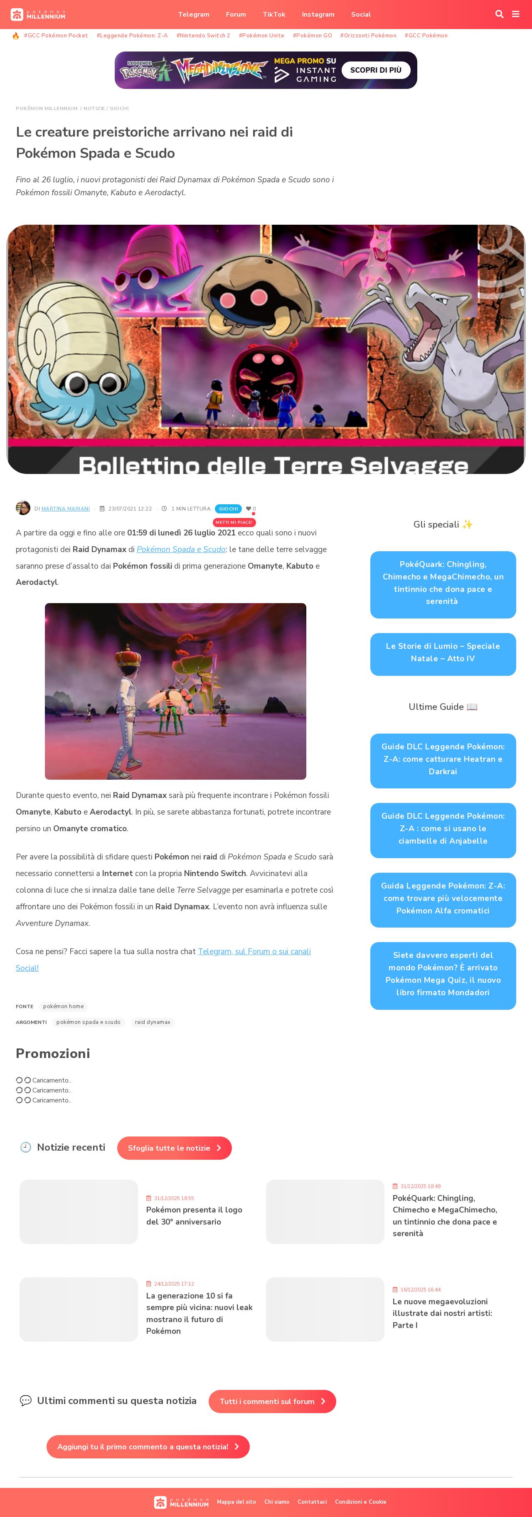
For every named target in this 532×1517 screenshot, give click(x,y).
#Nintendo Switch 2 (204, 35)
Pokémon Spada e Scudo (181, 549)
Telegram (193, 14)
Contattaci (312, 1502)
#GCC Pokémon (426, 35)
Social (361, 14)
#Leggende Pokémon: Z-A (132, 35)
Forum (236, 14)
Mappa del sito (236, 1502)
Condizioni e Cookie (361, 1502)
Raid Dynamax (153, 1022)
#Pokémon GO (312, 35)
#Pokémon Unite (262, 35)
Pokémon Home (63, 1006)
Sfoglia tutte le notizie (169, 1148)
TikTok (274, 14)
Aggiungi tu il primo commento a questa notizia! (142, 1447)
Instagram (318, 14)
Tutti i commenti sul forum (267, 1402)
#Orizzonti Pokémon (368, 35)
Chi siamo (276, 1502)
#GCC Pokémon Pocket (56, 35)
